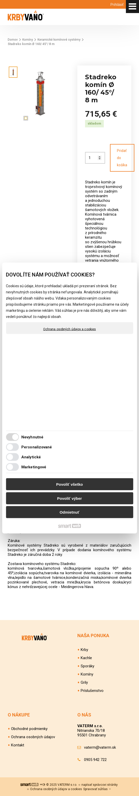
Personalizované (36, 447)
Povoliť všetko (69, 484)
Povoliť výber (69, 498)
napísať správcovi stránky (99, 785)
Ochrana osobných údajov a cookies (69, 329)
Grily (84, 682)
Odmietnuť (69, 512)
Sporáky (87, 666)
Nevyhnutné (32, 437)
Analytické (31, 457)
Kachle (86, 658)
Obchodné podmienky (29, 728)
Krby (84, 649)
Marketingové (33, 467)
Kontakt (17, 745)
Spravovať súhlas (95, 789)
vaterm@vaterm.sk (100, 747)
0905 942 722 (95, 759)
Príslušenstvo (92, 690)
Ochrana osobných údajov (33, 737)
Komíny (87, 674)
